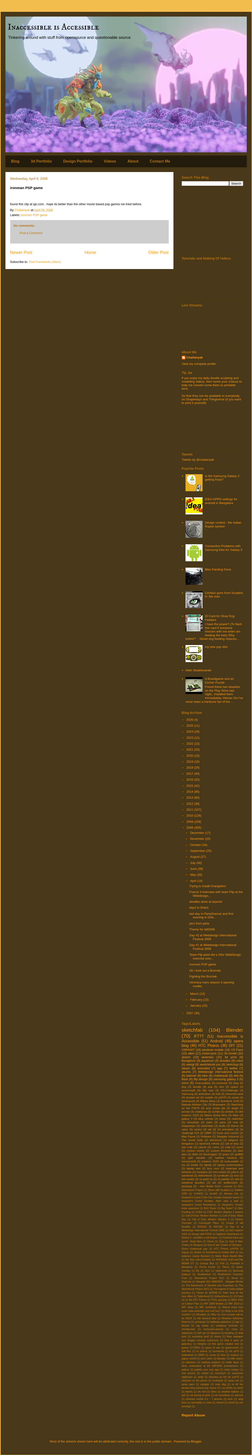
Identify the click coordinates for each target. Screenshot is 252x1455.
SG (197, 1270)
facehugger (210, 1154)
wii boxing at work (200, 1395)
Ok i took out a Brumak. (205, 970)
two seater (188, 1179)
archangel (200, 1322)
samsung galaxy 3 (226, 1079)
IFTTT (199, 1036)
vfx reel (202, 1391)
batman (191, 1075)
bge (237, 1322)
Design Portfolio (78, 161)
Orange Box (207, 1263)
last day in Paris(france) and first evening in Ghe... (211, 915)
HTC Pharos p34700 (226, 1248)
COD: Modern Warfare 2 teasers (225, 1212)
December (197, 833)
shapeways (188, 1125)
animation (205, 1093)
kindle (194, 1164)
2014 (190, 791)
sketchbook (205, 1175)
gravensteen (232, 1347)
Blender (234, 1030)
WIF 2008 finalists (214, 1303)
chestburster (188, 1329)
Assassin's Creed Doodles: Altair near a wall (210, 1201)
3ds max (208, 1090)
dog (184, 1086)
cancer (202, 1147)
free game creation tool (225, 1344)
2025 (190, 725)
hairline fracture (226, 1157)
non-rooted (219, 1171)
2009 (190, 821)
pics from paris (199, 923)
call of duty (232, 1143)
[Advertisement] (212, 221)
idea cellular (205, 1118)
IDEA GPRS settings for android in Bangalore (221, 501)
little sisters (237, 1358)
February (196, 999)
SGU (207, 1270)
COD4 (198, 1212)
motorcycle (209, 1053)
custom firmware (221, 1150)
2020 (190, 755)
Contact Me (160, 161)
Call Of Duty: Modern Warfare (202, 1215)
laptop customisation (230, 1164)
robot (239, 1060)
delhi (195, 1154)
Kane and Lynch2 (228, 1132)
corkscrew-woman (213, 1329)
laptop (208, 1164)
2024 (190, 731)
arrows (186, 1111)
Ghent (210, 1241)
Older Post (158, 252)
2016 (190, 779)
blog (236, 1082)
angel (234, 1108)
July (193, 863)
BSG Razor (210, 1208)
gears (226, 1154)
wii (214, 1182)
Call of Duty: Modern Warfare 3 (210, 1219)
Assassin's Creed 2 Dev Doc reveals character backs (210, 1197)
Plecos (226, 1267)
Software (206, 1136)
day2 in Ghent (198, 907)
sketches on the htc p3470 (224, 1377)
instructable (231, 1161)
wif (209, 1129)
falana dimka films (215, 1115)
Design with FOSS (202, 1234)
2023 (190, 737)
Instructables (203, 1082)
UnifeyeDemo (221, 1296)
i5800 (201, 1355)
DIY (232, 1046)
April (193, 881)
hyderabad (187, 1355)
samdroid (187, 1175)
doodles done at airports (205, 901)
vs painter (224, 1179)
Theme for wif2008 (202, 929)
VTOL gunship (219, 1300)
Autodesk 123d (230, 1100)
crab (227, 1147)
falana (217, 1336)
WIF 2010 (233, 1303)
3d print (231, 1057)
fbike (236, 1115)
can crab (187, 1147)
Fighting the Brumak (203, 976)
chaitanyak (220, 1075)
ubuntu (186, 1072)
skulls (222, 1125)
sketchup (232, 1064)
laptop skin (193, 1168)
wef (184, 1395)
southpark (217, 1380)
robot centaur (231, 1369)
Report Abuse (193, 1415)
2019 (190, 761)
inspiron (234, 1355)
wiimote (239, 1395)
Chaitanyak (194, 357)
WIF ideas (188, 1307)
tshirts (229, 1388)
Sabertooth (221, 1270)
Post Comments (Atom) (45, 262)
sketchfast (207, 1125)
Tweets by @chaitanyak (198, 459)
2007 (190, 1013)
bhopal (185, 1325)
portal (235, 1097)
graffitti (239, 1154)
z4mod (219, 1402)
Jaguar (185, 1252)
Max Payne (189, 1136)
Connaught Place (209, 1223)
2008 (190, 827)
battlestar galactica (220, 1322)
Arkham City (231, 1193)
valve (185, 1129)
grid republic (197, 1157)
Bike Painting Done (218, 569)
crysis (239, 1147)
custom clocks (195, 1150)
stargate (204, 1384)
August (195, 856)
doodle (197, 1086)
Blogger (196, 1441)
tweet (240, 1388)
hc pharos (202, 1351)
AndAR (213, 1193)
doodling (229, 1333)
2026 (190, 719)
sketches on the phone (195, 1380)
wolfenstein (230, 1182)
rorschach (220, 1373)
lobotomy (191, 1362)
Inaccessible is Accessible (53, 27)
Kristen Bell (228, 1252)
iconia (212, 1355)
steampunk (188, 1100)
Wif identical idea (206, 1318)
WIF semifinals (207, 1307)
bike (205, 1075)
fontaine (202, 1344)
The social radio (192, 1139)
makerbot (237, 1118)
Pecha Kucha (207, 1267)
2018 (190, 767)
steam (186, 1068)
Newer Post (21, 252)
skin (221, 1086)
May (193, 874)
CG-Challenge (229, 1090)
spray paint (188, 1384)
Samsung (187, 1093)
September (198, 851)
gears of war (213, 1347)
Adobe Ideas (208, 1100)
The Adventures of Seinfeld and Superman (210, 1285)
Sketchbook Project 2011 (209, 1278)
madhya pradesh (210, 1362)
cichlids (229, 1111)
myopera (202, 1171)
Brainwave (219, 1104)
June (194, 869)
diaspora (215, 1333)
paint (209, 1122)
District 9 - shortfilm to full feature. (200, 1237)
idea (223, 1355)
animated (203, 1068)
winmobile (196, 1402)
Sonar (234, 1278)
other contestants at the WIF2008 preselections (210, 1366)
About (133, 161)
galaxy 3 (187, 1118)
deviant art (192, 1097)
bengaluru (188, 1143)
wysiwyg (187, 1186)
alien (191, 1053)
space (234, 1086)
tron (236, 1175)
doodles (225, 1060)
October (196, 845)
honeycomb (189, 1161)
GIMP (208, 1132)
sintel (200, 1377)
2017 (190, 773)
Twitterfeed (203, 1296)
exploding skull (200, 1336)
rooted (205, 1373)
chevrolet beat (234, 1093)
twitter (234, 1068)
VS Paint (237, 1050)
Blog (15, 161)
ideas (222, 1118)
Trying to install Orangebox (207, 886)
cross (235, 1329)
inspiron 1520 (210, 1161)
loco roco (213, 1168)
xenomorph (188, 1090)
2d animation (225, 1129)
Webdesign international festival (220, 1072)
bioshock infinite (209, 1143)
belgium (233, 1139)
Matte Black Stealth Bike (229, 1256)
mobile (209, 1097)
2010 (190, 815)
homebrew (218, 1351)
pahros (185, 1369)
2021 (190, 749)
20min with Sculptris (219, 1190)
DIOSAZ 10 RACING (210, 1226)
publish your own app (206, 1369)
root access (188, 1373)
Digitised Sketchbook (227, 1234)
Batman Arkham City (195, 1104)
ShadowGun (204, 1274)
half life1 (186, 1351)
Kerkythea (211, 1252)
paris (222, 1122)
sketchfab (192, 1030)
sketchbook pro (210, 1064)
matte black (232, 1362)
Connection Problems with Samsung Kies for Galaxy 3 (223, 548)
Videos (110, 161)
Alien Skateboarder (199, 670)
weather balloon (230, 1391)
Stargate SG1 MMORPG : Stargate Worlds (219, 1281)
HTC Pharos (208, 1046)
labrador (221, 1358)
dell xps (201, 1333)
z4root (231, 1402)
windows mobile (213, 1050)
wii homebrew (222, 1395)
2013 (190, 797)
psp (210, 1086)
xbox (209, 1402)
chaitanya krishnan (227, 1325)
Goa (221, 1241)
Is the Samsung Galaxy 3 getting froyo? (222, 478)
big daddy (202, 1325)
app (219, 1068)
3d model (230, 1053)
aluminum (216, 1139)
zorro (185, 1083)
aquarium (207, 1060)
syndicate (223, 1175)
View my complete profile (199, 364)
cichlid (216, 1111)
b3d (218, 1093)
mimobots (193, 1122)
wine (230, 1399)
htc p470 (234, 1351)
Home (90, 252)
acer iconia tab (215, 1108)
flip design (201, 1079)
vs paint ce (206, 1179)
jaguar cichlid (189, 1358)
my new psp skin (216, 647)
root (235, 1122)
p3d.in (235, 1171)
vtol (237, 1179)
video (214, 1391)
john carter (206, 1358)
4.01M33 (198, 1193)
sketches (207, 1057)
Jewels (197, 1252)
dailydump (187, 1333)
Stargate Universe (228, 1136)
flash (185, 1079)
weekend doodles (193, 1182)
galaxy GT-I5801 (191, 1347)
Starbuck (186, 1281)
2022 (190, 743)
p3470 (222, 1097)
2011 (190, 809)
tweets (189, 1391)
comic (216, 1147)
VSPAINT (188, 1050)
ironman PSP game (34, 215)
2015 (190, 785)
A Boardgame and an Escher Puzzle (219, 680)
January (196, 1005)
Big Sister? (227, 1208)
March (194, 993)
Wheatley (201, 1314)
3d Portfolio (41, 161)
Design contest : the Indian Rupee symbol (223, 524)
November (197, 838)
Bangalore (189, 1060)
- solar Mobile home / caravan (215, 1186)
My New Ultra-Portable (198, 1259)
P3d (222, 1263)
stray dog (220, 1384)
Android (216, 1041)
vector (198, 1129)
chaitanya (201, 1111)
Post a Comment (31, 233)
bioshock (222, 1082)
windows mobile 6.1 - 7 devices (204, 1399)
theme (235, 1125)
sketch (186, 1057)
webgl (190, 1064)
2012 (190, 803)
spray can (233, 1380)
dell (236, 1075)
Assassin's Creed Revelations (199, 1204)
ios (183, 1164)
